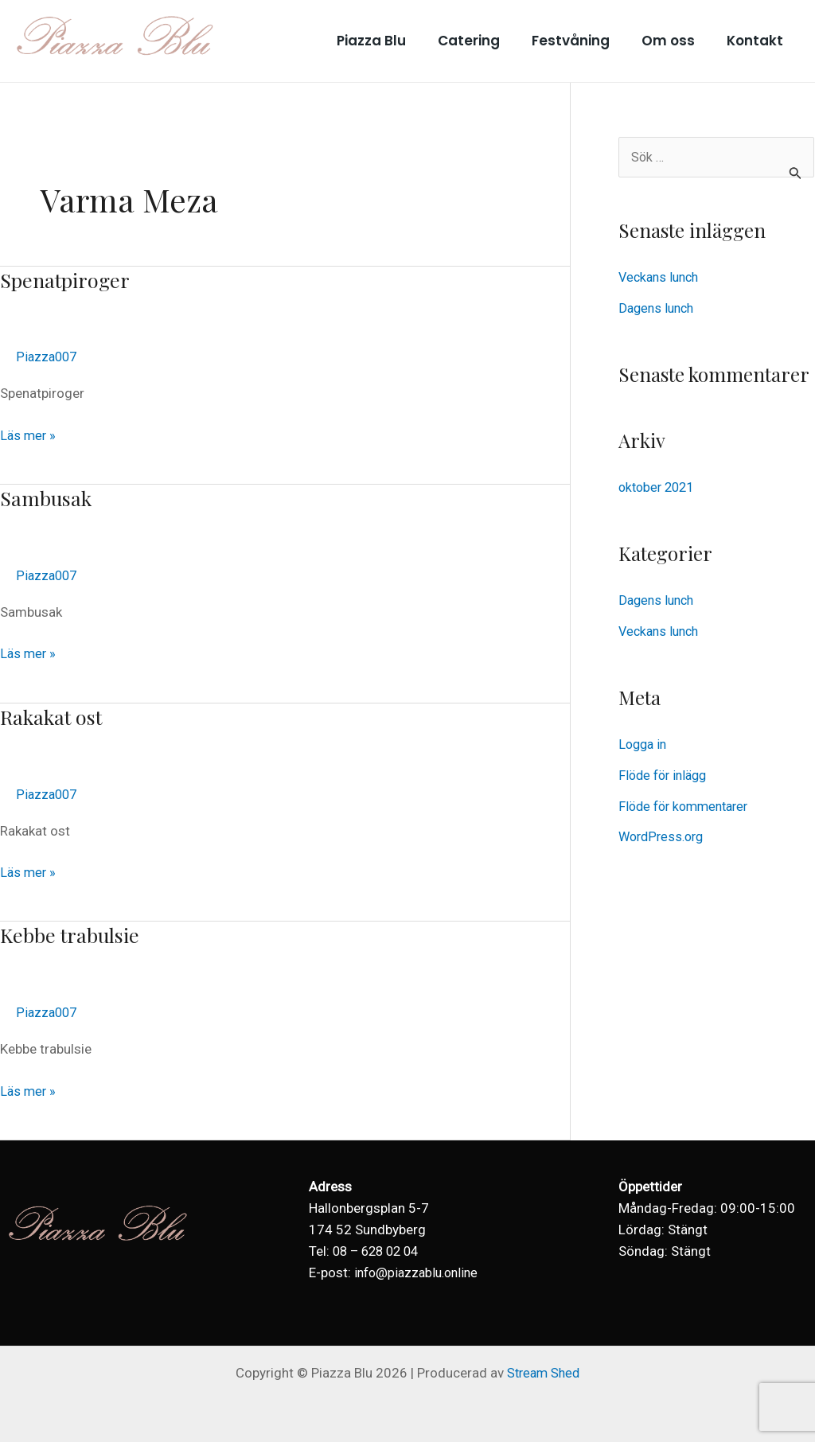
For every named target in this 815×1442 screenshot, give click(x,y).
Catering (485, 40)
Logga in (644, 743)
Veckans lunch (661, 278)
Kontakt (757, 40)
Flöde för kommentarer (688, 804)
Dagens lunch (658, 308)
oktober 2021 (659, 487)
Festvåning (583, 40)
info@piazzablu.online (419, 1272)
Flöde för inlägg (665, 773)
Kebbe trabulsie (73, 935)
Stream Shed (543, 1373)
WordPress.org (663, 835)
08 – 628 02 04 (379, 1251)
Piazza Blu (392, 40)
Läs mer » (29, 434)
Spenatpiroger (67, 280)
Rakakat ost (53, 717)
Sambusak (47, 498)
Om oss (675, 40)
